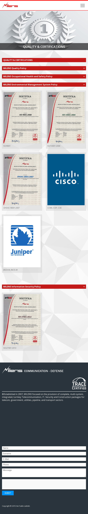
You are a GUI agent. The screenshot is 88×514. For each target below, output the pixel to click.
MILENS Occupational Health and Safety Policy (27, 76)
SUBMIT (8, 493)
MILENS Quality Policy (14, 68)
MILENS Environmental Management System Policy (30, 84)
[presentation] (23, 484)
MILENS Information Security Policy (22, 286)
